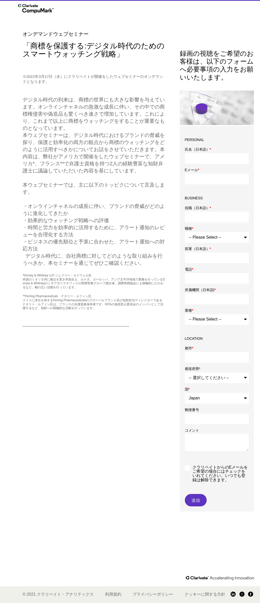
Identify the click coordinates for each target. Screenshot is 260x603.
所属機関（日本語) (200, 290)
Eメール (192, 170)
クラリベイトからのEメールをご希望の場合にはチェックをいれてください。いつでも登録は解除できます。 (220, 473)
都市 (189, 348)
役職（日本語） (198, 208)
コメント (192, 430)
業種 (189, 310)
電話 (189, 269)
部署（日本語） (198, 249)
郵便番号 (192, 410)
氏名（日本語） (198, 149)
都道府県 (192, 369)
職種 (189, 228)
